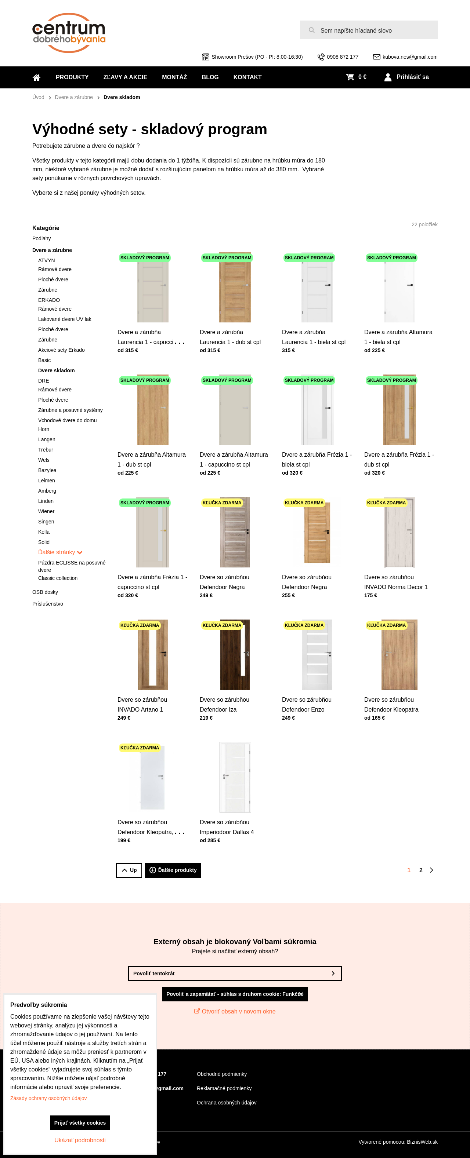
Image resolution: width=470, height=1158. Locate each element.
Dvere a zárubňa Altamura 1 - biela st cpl (398, 324)
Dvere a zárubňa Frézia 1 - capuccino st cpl (152, 569)
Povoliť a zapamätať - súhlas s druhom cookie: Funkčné (235, 994)
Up (129, 870)
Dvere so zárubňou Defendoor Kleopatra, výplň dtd (148, 817)
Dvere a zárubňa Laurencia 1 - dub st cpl (231, 324)
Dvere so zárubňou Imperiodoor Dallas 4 (229, 814)
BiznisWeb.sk (422, 1142)
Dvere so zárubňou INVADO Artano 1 (146, 691)
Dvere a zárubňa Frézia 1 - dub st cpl (399, 446)
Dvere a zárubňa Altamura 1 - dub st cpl (152, 446)
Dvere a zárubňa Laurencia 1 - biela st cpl (315, 324)
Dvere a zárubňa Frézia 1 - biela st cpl (317, 446)
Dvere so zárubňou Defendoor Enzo (311, 691)
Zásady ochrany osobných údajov (48, 1098)
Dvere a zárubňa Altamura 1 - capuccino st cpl (234, 446)
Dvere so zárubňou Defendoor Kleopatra (394, 691)
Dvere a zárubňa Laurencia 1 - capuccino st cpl (152, 327)
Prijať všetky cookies (80, 1123)
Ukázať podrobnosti (79, 1140)
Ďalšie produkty (173, 870)
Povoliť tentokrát (154, 973)
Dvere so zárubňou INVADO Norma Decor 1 (397, 569)
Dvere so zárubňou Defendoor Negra (228, 569)
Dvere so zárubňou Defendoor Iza (228, 691)
